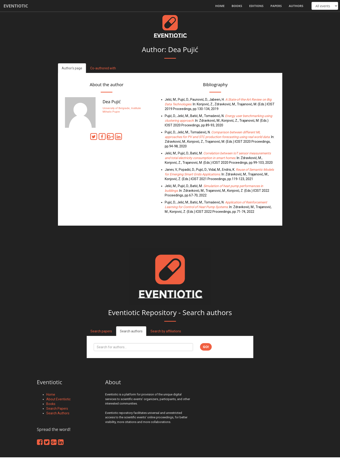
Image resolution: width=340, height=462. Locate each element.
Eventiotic (16, 6)
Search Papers (57, 408)
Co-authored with (103, 68)
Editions (256, 6)
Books (237, 6)
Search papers (101, 331)
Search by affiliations (165, 331)
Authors (296, 6)
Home (220, 6)
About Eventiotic (58, 399)
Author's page (72, 68)
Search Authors (57, 413)
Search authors (131, 331)
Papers (276, 6)
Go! (206, 347)
